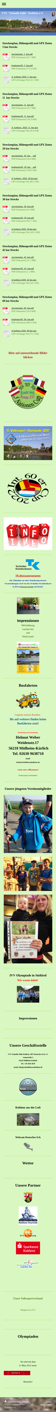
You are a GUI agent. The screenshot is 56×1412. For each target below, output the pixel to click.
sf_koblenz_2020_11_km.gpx (24, 127)
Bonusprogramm (27, 587)
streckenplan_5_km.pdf (22, 54)
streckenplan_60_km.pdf (22, 308)
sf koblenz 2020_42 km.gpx (23, 280)
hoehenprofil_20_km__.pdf (23, 167)
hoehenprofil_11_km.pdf (22, 116)
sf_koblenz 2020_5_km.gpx (23, 77)
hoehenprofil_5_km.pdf (22, 65)
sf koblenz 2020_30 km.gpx (23, 229)
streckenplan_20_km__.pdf (23, 156)
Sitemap (25, 1401)
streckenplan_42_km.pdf (22, 257)
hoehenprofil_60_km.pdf (22, 319)
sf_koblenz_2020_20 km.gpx (24, 178)
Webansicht (46, 1404)
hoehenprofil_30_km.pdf (22, 218)
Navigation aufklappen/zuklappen (28, 4)
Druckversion (12, 1401)
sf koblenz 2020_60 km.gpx (23, 331)
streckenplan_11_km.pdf (22, 105)
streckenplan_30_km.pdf (22, 206)
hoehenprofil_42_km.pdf (22, 268)
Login (49, 1401)
